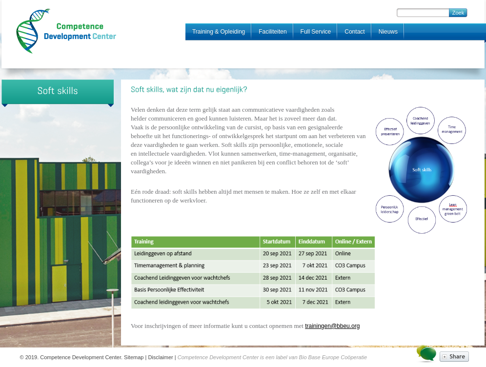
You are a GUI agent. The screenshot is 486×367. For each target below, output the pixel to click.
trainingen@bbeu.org (332, 326)
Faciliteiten (272, 31)
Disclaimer (160, 357)
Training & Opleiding (218, 31)
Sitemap (133, 357)
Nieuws (388, 31)
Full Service (316, 31)
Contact (354, 31)
